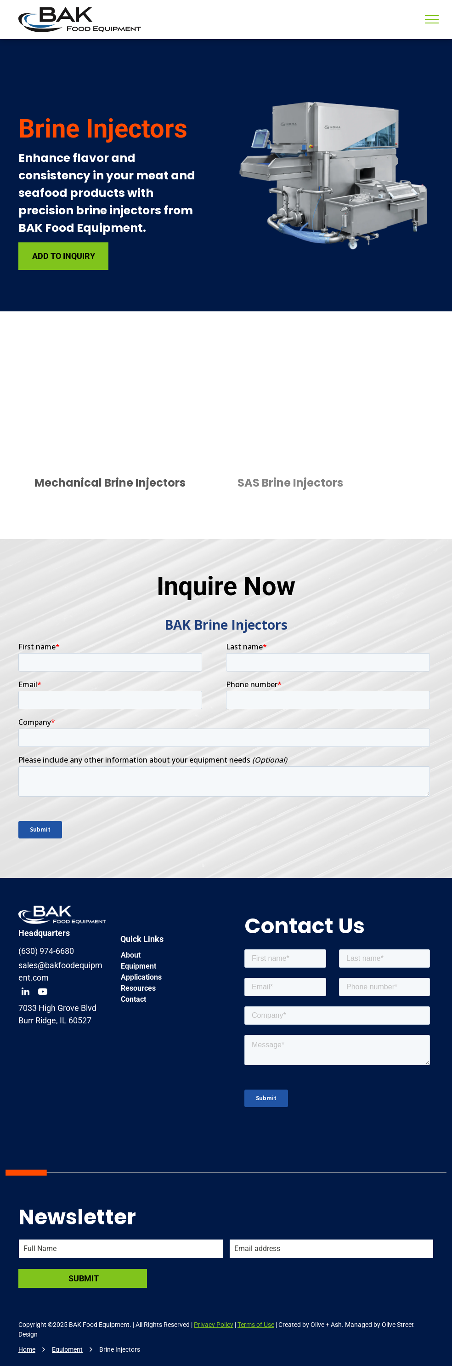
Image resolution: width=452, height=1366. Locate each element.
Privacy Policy (213, 1324)
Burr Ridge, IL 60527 (54, 1020)
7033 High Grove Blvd (57, 1008)
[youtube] (43, 993)
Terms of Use (255, 1324)
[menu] (432, 19)
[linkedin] (25, 993)
